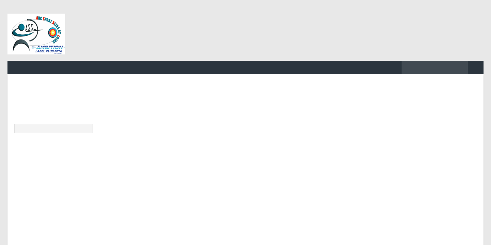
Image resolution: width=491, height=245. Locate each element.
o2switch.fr (219, 198)
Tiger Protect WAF (262, 198)
